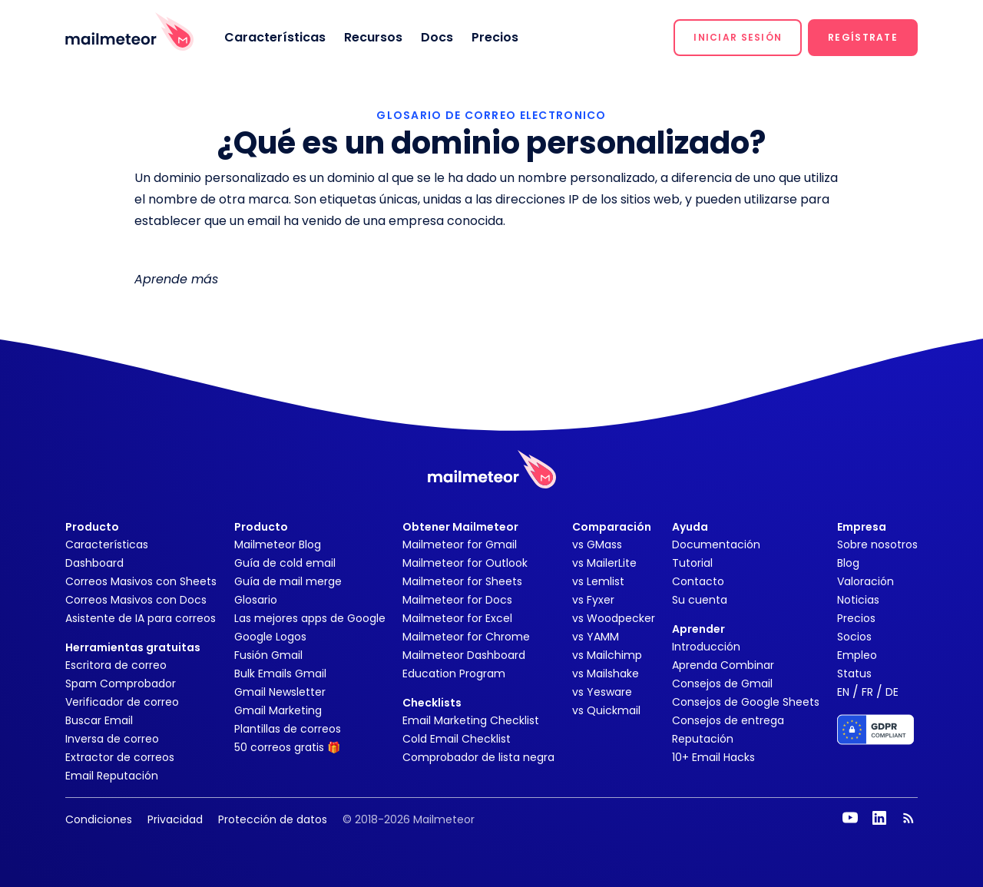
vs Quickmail (606, 710)
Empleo (857, 655)
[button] (738, 37)
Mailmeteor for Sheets (462, 581)
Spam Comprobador (120, 683)
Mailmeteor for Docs (457, 599)
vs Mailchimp (607, 655)
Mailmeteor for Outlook (465, 563)
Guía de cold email (285, 563)
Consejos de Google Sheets (745, 702)
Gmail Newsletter (280, 692)
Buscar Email (99, 720)
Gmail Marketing (278, 710)
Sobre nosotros (877, 544)
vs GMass (597, 544)
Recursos (373, 37)
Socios (854, 636)
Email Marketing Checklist (470, 720)
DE (892, 692)
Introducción (706, 646)
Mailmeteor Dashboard (463, 655)
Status (854, 673)
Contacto (698, 581)
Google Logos (270, 636)
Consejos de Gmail (722, 683)
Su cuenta (699, 599)
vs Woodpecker (613, 618)
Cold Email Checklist (456, 738)
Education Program (453, 673)
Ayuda (690, 527)
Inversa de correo (112, 738)
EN (843, 692)
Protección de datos (272, 819)
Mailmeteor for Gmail (459, 544)
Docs (437, 37)
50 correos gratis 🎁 (287, 747)
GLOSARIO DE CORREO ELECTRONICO (491, 115)
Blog (848, 563)
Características (275, 37)
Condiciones (98, 819)
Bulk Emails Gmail (280, 673)
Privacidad (175, 819)
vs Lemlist (598, 581)
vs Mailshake (605, 673)
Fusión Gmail (268, 655)
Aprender (698, 629)
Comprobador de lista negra (478, 757)
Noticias (858, 599)
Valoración (865, 581)
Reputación (702, 738)
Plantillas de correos (287, 728)
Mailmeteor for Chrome (466, 636)
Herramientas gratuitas (132, 647)
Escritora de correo (116, 665)
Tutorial (692, 563)
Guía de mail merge (288, 581)
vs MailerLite (604, 563)
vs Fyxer (593, 599)
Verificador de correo (122, 702)
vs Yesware (602, 692)
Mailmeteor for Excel (457, 618)
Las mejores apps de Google (310, 618)
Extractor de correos (119, 757)
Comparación (611, 527)
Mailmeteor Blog (277, 544)
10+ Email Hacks (713, 757)
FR (867, 692)
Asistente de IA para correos (140, 618)
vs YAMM (595, 636)
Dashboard (94, 563)
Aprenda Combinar (723, 665)
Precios (495, 37)
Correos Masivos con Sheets (141, 581)
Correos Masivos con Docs (136, 599)
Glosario (255, 599)
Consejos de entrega (728, 720)
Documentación (716, 544)
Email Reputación (111, 775)
